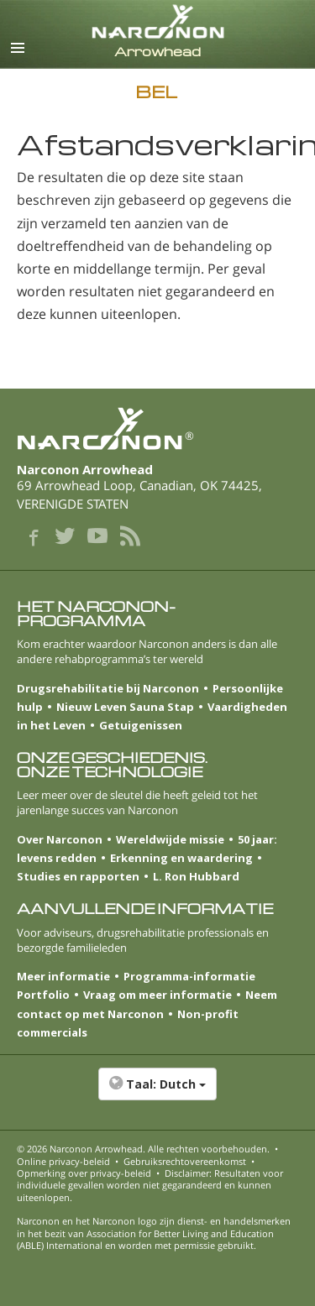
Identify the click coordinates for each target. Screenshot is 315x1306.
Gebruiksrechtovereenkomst (184, 1161)
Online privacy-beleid (63, 1161)
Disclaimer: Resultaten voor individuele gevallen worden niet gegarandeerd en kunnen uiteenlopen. (150, 1185)
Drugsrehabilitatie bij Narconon (108, 688)
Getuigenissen (140, 725)
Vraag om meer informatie (157, 994)
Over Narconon (59, 839)
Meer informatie (63, 976)
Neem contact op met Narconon (147, 1004)
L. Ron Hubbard (196, 876)
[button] (157, 1093)
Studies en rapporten (78, 876)
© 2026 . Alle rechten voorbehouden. (143, 1148)
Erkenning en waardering (181, 857)
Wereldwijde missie (170, 839)
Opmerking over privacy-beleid (84, 1173)
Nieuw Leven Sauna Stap (125, 706)
